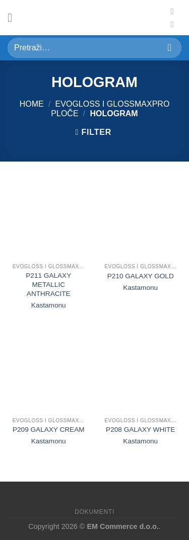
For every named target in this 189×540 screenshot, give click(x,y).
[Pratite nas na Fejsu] (175, 11)
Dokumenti (94, 511)
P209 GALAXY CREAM (49, 429)
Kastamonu (48, 305)
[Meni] (14, 17)
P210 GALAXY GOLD (140, 276)
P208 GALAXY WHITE (140, 429)
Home (32, 104)
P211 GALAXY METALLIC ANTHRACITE (48, 284)
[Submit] (169, 47)
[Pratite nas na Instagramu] (175, 24)
